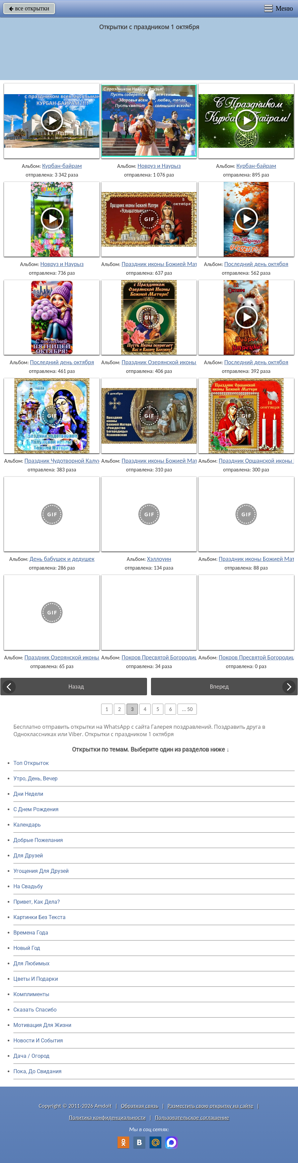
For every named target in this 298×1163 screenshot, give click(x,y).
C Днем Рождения (36, 809)
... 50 (187, 709)
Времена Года (30, 932)
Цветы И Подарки (35, 979)
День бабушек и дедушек (61, 559)
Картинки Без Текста (39, 917)
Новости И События (38, 1040)
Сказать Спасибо (35, 1010)
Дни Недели (28, 794)
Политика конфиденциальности (107, 1117)
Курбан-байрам (62, 166)
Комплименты (31, 994)
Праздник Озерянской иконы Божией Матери (180, 362)
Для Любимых (31, 963)
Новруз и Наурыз (159, 166)
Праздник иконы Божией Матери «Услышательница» (190, 264)
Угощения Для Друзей (41, 871)
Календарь (27, 825)
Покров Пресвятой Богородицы (162, 657)
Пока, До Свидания (37, 1071)
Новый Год (26, 948)
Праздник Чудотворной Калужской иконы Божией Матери (98, 461)
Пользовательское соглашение (192, 1117)
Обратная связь (139, 1105)
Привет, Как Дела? (36, 902)
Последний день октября (256, 264)
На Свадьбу (28, 886)
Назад (76, 686)
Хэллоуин (159, 559)
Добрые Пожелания (38, 840)
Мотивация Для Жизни (42, 1025)
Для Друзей (28, 855)
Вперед (219, 686)
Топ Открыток (31, 763)
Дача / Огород (31, 1056)
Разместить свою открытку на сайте (210, 1105)
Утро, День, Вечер (35, 778)
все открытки (29, 8)
